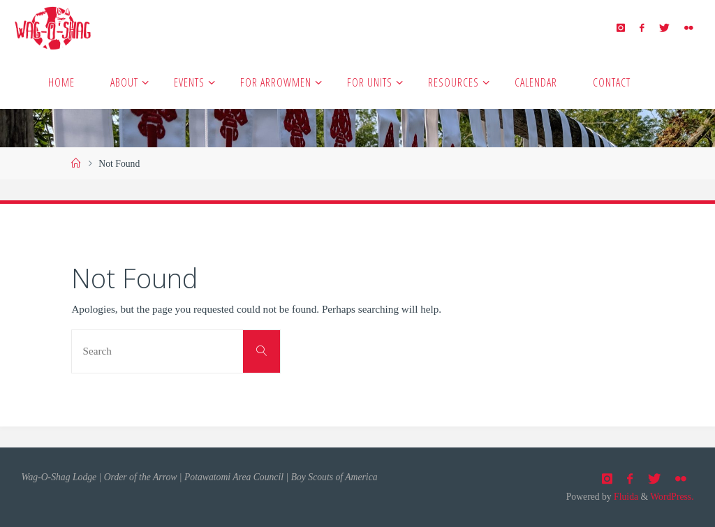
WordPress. (671, 496)
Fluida (625, 496)
